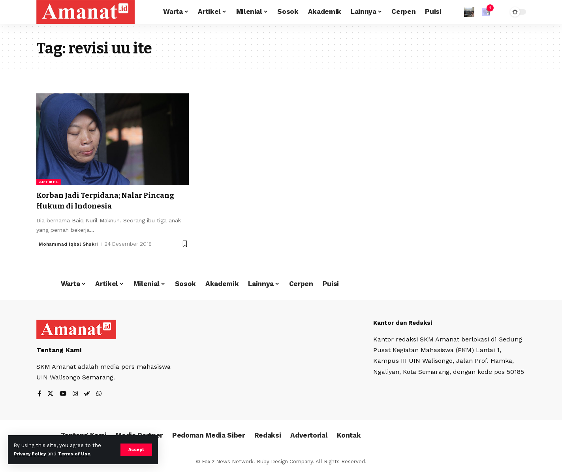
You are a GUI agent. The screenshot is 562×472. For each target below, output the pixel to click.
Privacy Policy (32, 454)
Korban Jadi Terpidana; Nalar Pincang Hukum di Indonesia (97, 200)
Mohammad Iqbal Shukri (70, 244)
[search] (498, 12)
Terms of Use (81, 454)
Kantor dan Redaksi (405, 322)
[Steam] (89, 394)
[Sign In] (469, 12)
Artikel (49, 182)
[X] (51, 394)
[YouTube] (64, 394)
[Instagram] (77, 394)
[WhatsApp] (101, 394)
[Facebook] (39, 394)
